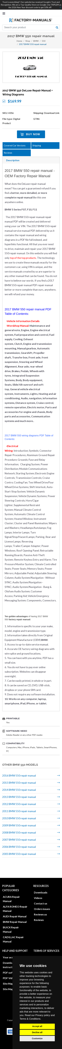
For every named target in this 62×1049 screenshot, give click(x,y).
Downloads (40, 879)
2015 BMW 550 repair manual (19, 782)
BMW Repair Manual (15, 909)
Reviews (39, 907)
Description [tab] (12, 160)
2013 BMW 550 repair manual (19, 796)
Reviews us (40, 901)
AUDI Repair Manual (14, 903)
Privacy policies (43, 944)
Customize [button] (37, 1038)
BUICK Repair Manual (11, 916)
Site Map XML (11, 976)
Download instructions (10, 952)
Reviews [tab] (8, 152)
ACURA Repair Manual (11, 886)
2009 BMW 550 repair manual (19, 825)
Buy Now (33, 134)
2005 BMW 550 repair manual (19, 853)
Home (19, 41)
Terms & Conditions (30, 1019)
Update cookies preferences (43, 952)
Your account (11, 944)
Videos (38, 885)
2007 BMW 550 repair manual (19, 839)
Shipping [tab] (36, 145)
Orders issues (42, 896)
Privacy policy (42, 1015)
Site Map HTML (12, 970)
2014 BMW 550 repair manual (19, 789)
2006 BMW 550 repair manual (19, 846)
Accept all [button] (37, 1026)
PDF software (11, 959)
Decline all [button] (37, 1032)
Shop (27, 41)
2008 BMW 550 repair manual (19, 832)
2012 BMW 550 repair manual (19, 804)
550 (43, 41)
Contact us (40, 890)
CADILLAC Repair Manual (13, 926)
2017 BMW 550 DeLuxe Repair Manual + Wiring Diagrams (27, 92)
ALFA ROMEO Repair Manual (15, 896)
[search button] (57, 27)
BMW (36, 41)
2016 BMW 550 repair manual (19, 775)
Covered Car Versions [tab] (15, 145)
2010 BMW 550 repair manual (19, 818)
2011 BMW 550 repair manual (19, 811)
